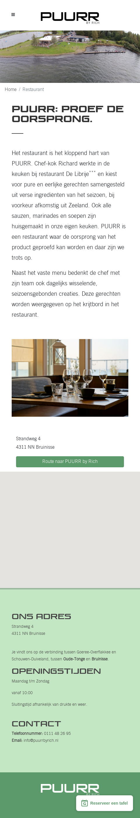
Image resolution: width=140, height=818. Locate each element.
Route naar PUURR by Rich (70, 461)
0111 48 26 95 (57, 734)
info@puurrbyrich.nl (41, 741)
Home (11, 90)
